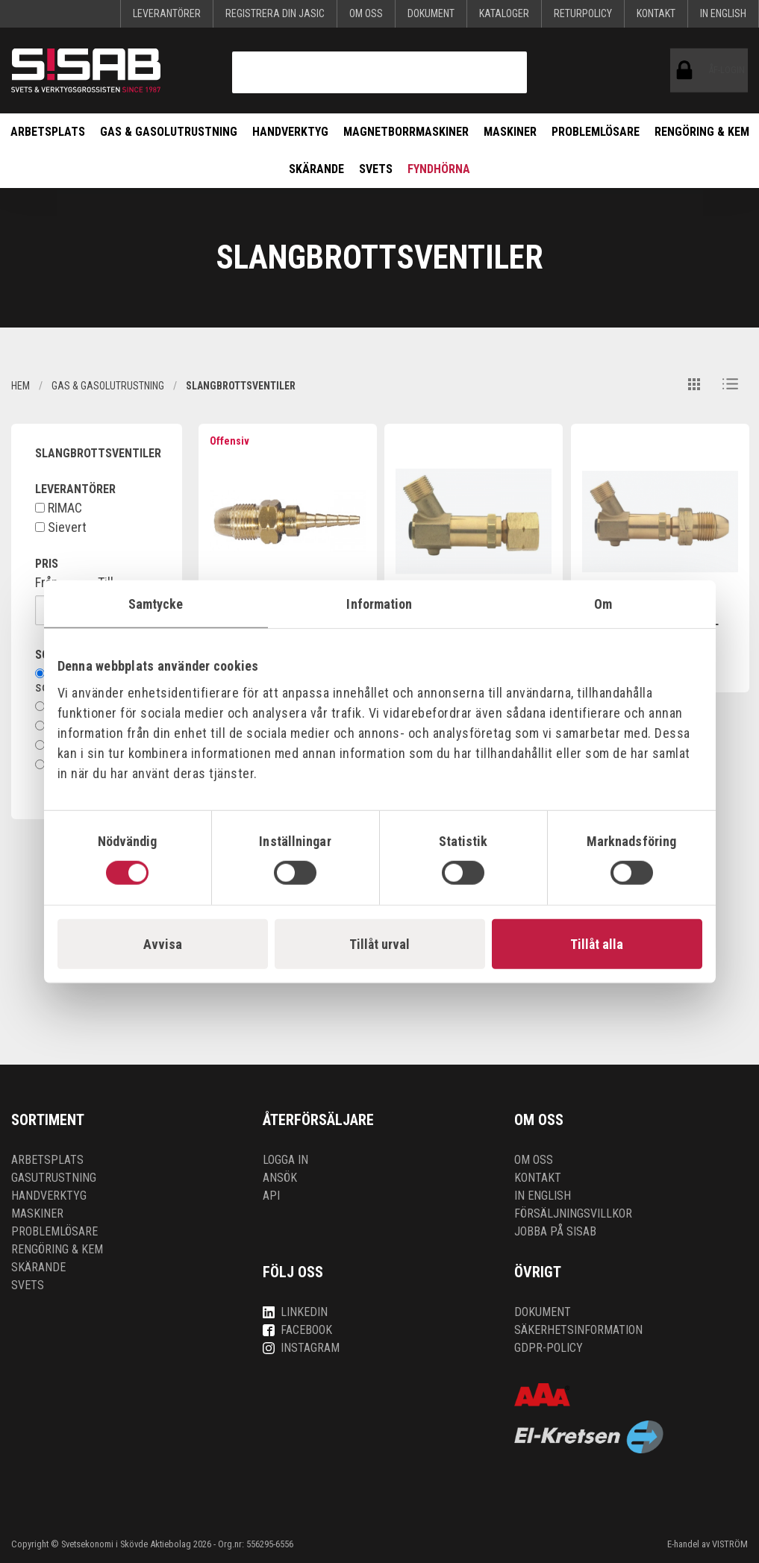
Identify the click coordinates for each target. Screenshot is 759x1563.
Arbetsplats (47, 132)
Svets (376, 169)
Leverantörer (167, 13)
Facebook (297, 1330)
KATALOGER (504, 13)
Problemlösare (596, 132)
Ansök (280, 1178)
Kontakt (656, 13)
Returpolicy (583, 13)
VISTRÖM (730, 1544)
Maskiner (510, 132)
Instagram (301, 1348)
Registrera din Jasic (275, 13)
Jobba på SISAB (555, 1231)
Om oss (366, 13)
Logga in (285, 1160)
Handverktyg (290, 132)
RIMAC (58, 508)
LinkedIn (295, 1312)
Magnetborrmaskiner (406, 132)
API (271, 1195)
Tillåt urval (379, 944)
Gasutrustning (53, 1178)
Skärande (316, 169)
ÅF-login (688, 70)
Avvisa (162, 944)
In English (723, 13)
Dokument (431, 13)
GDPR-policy (548, 1348)
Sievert (61, 527)
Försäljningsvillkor (573, 1213)
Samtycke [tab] (156, 603)
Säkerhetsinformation (578, 1330)
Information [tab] (379, 603)
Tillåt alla (596, 944)
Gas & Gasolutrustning (168, 132)
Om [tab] (603, 603)
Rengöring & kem (702, 132)
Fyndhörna (438, 169)
